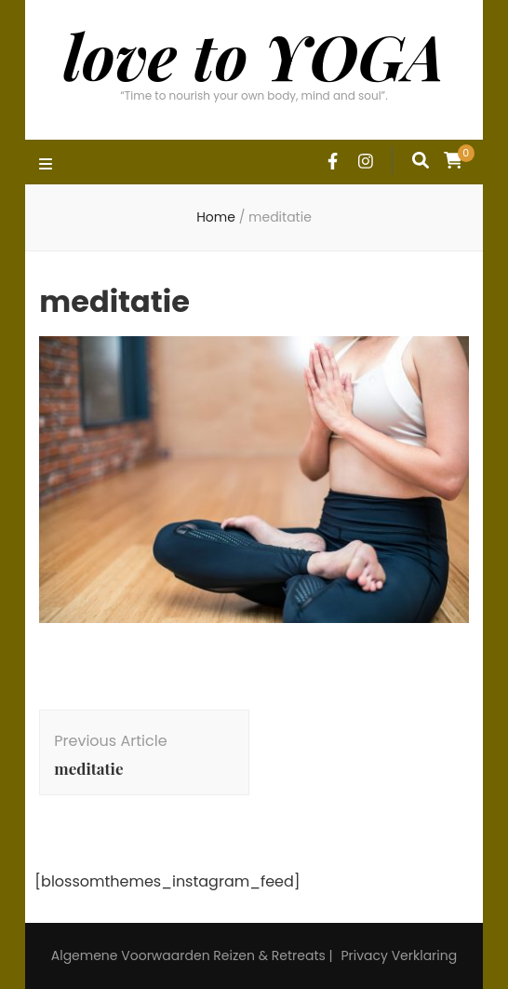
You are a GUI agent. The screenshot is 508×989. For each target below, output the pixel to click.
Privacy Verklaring (399, 955)
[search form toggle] (420, 160)
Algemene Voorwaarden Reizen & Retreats (188, 955)
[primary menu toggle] (48, 165)
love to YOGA (254, 55)
